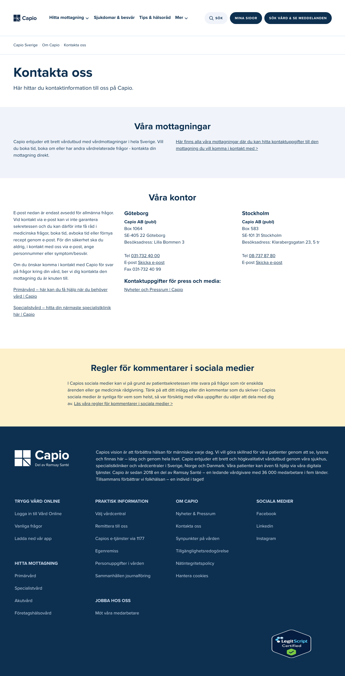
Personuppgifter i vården (119, 563)
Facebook (266, 514)
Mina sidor (246, 18)
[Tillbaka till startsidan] (27, 18)
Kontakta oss (188, 526)
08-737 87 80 (262, 256)
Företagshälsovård (33, 613)
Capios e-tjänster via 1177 (119, 538)
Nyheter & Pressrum (196, 514)
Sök (216, 18)
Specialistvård (28, 588)
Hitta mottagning (36, 563)
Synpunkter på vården (197, 538)
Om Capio (51, 45)
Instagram (266, 538)
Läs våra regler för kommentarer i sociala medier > (123, 404)
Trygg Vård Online (37, 501)
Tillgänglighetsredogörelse (202, 551)
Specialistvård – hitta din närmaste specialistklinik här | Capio (62, 311)
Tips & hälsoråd (155, 17)
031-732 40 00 (145, 256)
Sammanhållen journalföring (123, 576)
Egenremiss (106, 551)
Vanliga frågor (28, 526)
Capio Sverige (26, 45)
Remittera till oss (111, 526)
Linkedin (264, 526)
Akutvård (23, 601)
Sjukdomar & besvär (114, 17)
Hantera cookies (192, 576)
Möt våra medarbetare (117, 613)
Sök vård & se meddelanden (298, 18)
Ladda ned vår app (33, 538)
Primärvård (25, 576)
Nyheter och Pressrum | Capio (153, 289)
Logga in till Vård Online (38, 514)
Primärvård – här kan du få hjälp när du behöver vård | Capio (61, 293)
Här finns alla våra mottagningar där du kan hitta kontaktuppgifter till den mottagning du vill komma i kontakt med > (247, 145)
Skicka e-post (151, 262)
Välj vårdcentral (110, 514)
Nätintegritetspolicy (195, 563)
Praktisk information (121, 501)
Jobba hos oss (113, 601)
